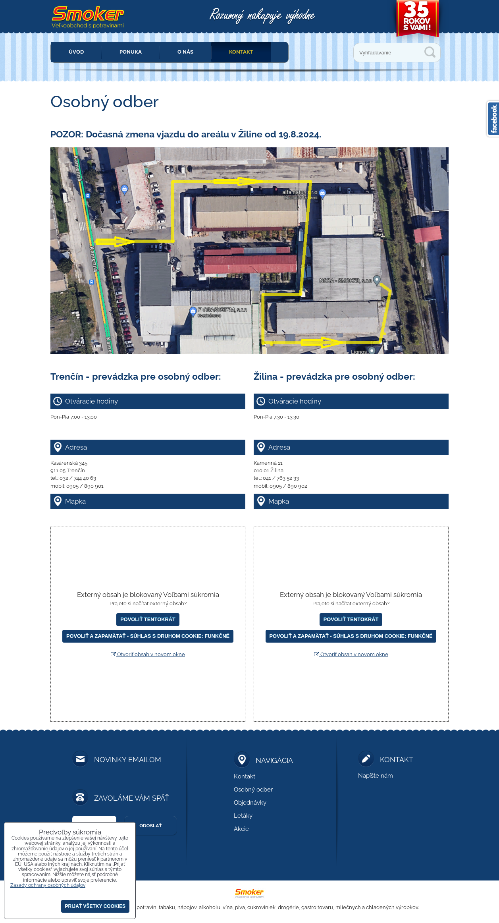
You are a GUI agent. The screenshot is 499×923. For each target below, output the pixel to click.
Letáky (243, 815)
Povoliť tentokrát (147, 619)
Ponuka (130, 52)
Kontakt (241, 52)
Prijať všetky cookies (95, 906)
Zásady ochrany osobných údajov (47, 885)
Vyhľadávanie (429, 52)
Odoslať (150, 825)
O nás (185, 52)
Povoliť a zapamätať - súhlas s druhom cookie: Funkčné (147, 636)
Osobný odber (253, 789)
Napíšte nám (375, 775)
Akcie (241, 828)
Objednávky (250, 802)
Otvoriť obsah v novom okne (148, 654)
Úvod (76, 52)
